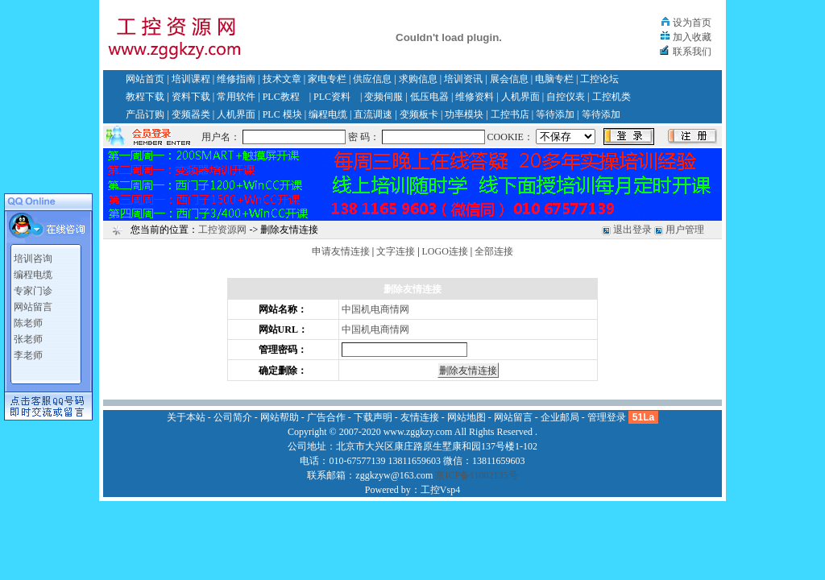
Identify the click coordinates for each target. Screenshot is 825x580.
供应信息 (372, 79)
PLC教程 (281, 96)
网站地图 (466, 417)
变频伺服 (383, 96)
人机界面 (520, 96)
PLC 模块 (282, 114)
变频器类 (191, 114)
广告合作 (326, 417)
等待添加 (555, 114)
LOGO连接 (445, 251)
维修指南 (236, 79)
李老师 (28, 355)
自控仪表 (565, 96)
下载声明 (373, 417)
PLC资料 (331, 96)
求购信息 (418, 79)
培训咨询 (33, 258)
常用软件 (236, 96)
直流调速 (373, 114)
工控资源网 (222, 229)
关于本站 (186, 417)
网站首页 (145, 79)
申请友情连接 (341, 251)
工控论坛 (599, 79)
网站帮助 (279, 417)
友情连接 (419, 417)
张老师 (28, 339)
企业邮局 (560, 417)
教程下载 (145, 96)
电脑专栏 (554, 79)
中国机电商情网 (375, 309)
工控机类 (611, 96)
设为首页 (692, 22)
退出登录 (632, 229)
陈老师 (28, 323)
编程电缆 (328, 114)
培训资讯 (463, 79)
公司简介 (233, 417)
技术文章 (282, 79)
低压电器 (429, 96)
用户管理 (684, 229)
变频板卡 (419, 114)
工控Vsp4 (440, 489)
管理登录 (606, 417)
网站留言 (33, 307)
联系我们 (692, 51)
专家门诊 (33, 290)
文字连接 (395, 251)
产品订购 (145, 114)
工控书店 (510, 114)
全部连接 (494, 251)
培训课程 (191, 79)
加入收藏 (692, 37)
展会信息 (509, 79)
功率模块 (464, 114)
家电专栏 (327, 79)
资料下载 (191, 96)
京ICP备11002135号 (476, 475)
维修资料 (474, 96)
